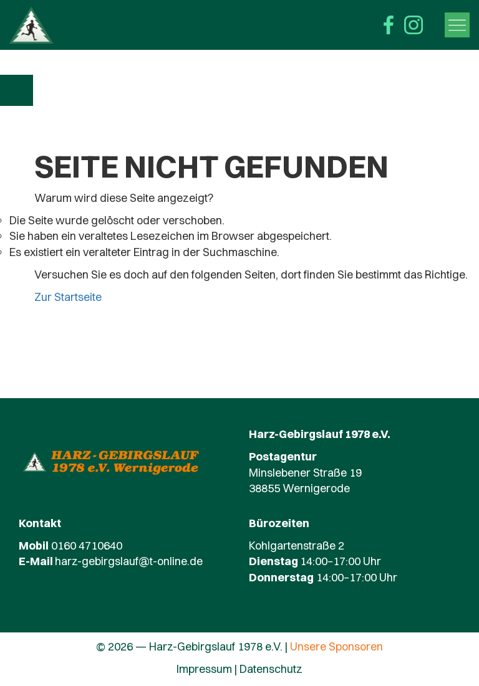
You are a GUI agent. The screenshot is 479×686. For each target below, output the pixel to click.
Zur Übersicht (17, 90)
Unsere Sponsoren (336, 646)
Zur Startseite (68, 297)
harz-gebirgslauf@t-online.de (129, 561)
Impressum (204, 669)
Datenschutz (271, 669)
